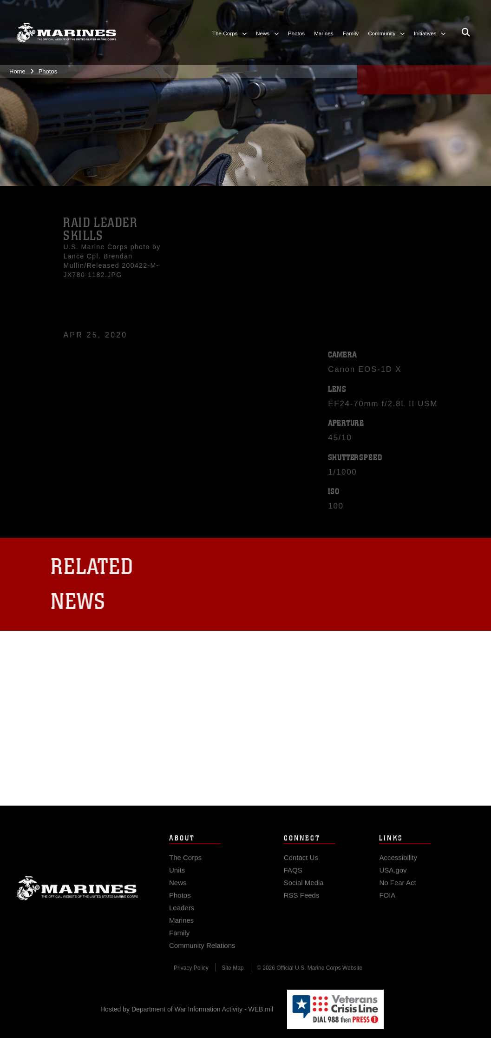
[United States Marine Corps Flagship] (66, 33)
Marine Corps (77, 894)
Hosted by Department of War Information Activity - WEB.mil (186, 1009)
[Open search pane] (466, 33)
